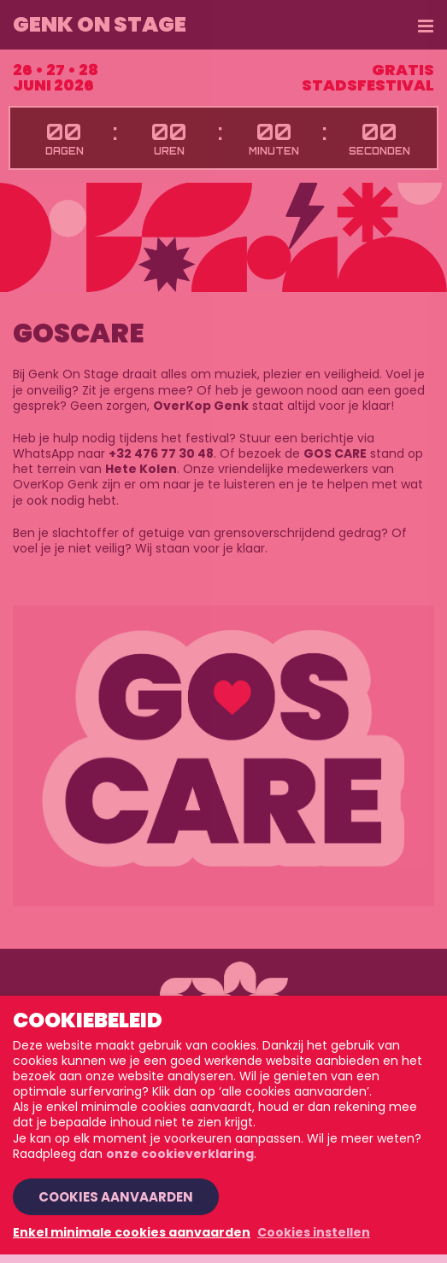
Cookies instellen (313, 1232)
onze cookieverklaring (180, 1153)
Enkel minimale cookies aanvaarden (131, 1232)
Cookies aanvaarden (115, 1197)
